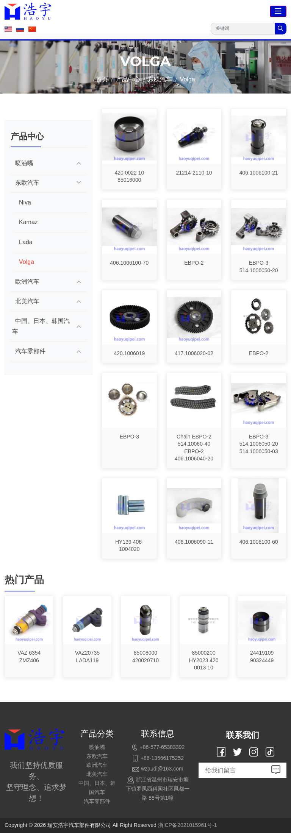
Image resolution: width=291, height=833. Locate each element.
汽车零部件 (30, 351)
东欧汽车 (27, 182)
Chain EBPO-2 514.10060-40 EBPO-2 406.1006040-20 (194, 448)
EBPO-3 (129, 437)
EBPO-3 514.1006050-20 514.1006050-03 (258, 444)
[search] (280, 28)
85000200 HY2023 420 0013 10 (204, 660)
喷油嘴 (24, 163)
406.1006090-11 (194, 542)
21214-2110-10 (194, 173)
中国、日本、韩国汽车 (41, 326)
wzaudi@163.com (162, 769)
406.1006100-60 (258, 542)
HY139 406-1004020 (129, 545)
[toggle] (278, 11)
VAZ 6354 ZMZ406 (29, 656)
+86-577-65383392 (162, 747)
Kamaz (28, 222)
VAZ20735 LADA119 (87, 656)
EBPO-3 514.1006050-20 (258, 266)
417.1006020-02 (194, 353)
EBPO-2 (193, 263)
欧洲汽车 (27, 281)
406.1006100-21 (258, 173)
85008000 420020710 (145, 656)
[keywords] (243, 28)
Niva (25, 202)
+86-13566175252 (162, 758)
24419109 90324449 (262, 656)
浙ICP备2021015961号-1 (187, 825)
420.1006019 (129, 353)
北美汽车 (27, 301)
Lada (26, 242)
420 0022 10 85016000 (129, 176)
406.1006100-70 (129, 263)
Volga (26, 262)
